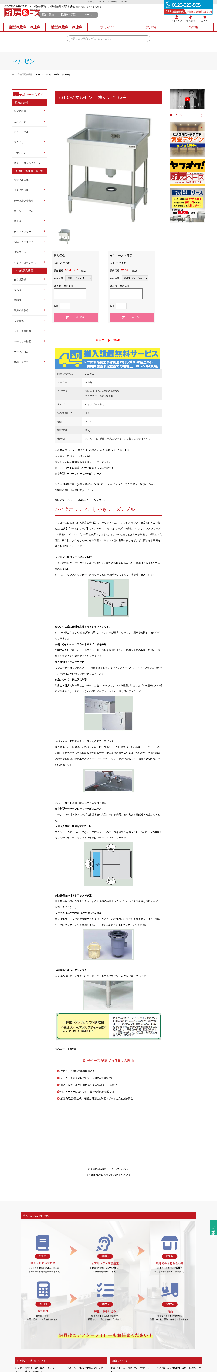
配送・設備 (80, 19)
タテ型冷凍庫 (21, 190)
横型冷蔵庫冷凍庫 (66, 32)
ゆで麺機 (19, 320)
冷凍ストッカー (22, 252)
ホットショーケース (25, 262)
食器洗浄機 (20, 279)
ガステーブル (21, 132)
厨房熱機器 (20, 111)
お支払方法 (128, 12)
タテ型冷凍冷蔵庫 (23, 200)
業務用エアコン (22, 362)
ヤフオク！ (127, 2)
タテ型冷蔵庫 (21, 179)
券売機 (17, 289)
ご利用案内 (101, 12)
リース (121, 19)
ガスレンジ (20, 121)
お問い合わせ (114, 12)
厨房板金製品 (21, 310)
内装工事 (100, 2)
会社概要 (89, 12)
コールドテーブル (23, 210)
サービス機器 (21, 351)
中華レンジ (20, 152)
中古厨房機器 (113, 2)
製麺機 (17, 300)
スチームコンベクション (27, 163)
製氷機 (17, 221)
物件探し (89, 2)
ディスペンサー (22, 231)
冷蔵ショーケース (23, 241)
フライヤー (20, 142)
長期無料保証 (100, 19)
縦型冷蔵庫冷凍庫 (24, 32)
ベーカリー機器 (22, 341)
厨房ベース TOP (75, 12)
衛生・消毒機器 (22, 331)
